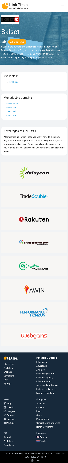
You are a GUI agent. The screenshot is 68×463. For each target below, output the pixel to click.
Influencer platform (45, 373)
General (7, 437)
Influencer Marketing (46, 358)
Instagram (11, 411)
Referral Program (44, 427)
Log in (6, 379)
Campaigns (9, 376)
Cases (39, 415)
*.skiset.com (11, 107)
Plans (39, 411)
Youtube (11, 423)
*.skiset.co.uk (12, 103)
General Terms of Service (48, 423)
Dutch (41, 441)
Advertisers (41, 366)
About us (40, 403)
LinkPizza (14, 82)
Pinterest (11, 415)
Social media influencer (47, 385)
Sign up (7, 383)
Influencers (9, 364)
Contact (40, 407)
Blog (9, 403)
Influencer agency (44, 377)
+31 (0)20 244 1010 (35, 457)
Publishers (8, 368)
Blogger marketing (45, 393)
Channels (8, 372)
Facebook (11, 419)
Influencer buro (43, 381)
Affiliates (40, 370)
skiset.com (11, 115)
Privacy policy (42, 419)
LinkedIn (10, 407)
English (41, 437)
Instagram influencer (46, 389)
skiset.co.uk (11, 111)
